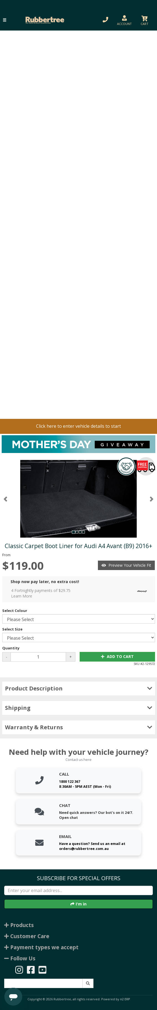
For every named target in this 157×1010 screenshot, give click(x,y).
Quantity (10, 648)
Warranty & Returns (78, 727)
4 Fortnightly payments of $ (80, 593)
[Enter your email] (78, 890)
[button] (4, 20)
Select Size (12, 629)
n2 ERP (125, 999)
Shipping (78, 708)
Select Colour (14, 610)
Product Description (78, 688)
